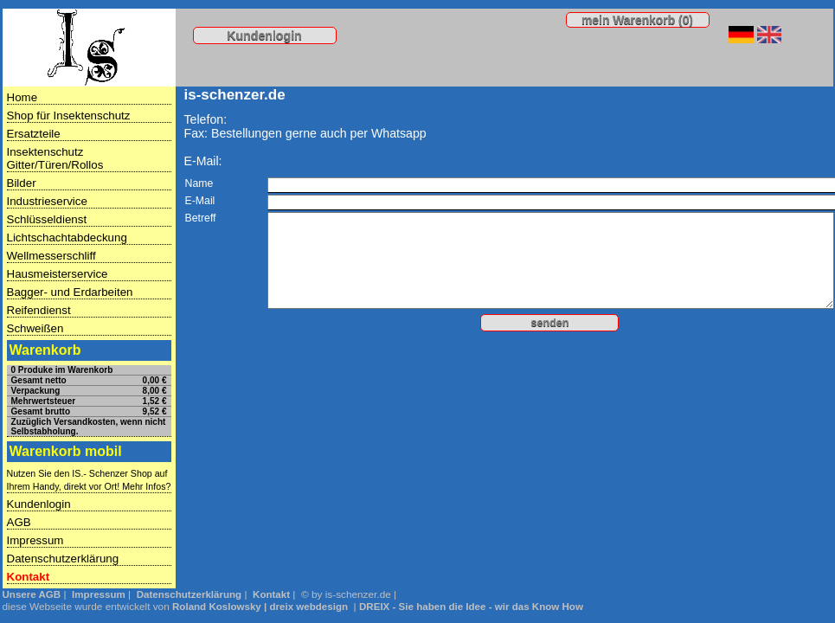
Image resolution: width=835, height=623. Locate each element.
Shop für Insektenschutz (69, 115)
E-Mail (200, 201)
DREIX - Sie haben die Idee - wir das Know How (471, 606)
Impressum (35, 540)
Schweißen (35, 328)
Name (199, 183)
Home (22, 97)
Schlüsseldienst (47, 219)
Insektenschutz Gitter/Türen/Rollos (55, 158)
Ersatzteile (34, 133)
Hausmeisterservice (57, 273)
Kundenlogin (264, 35)
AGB (19, 522)
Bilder (21, 183)
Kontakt (28, 576)
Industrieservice (47, 201)
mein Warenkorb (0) (637, 20)
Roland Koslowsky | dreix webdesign (260, 606)
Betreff (200, 218)
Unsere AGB (32, 594)
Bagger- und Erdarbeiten (70, 292)
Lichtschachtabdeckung (67, 237)
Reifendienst (39, 310)
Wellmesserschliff (51, 255)
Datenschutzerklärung (63, 558)
